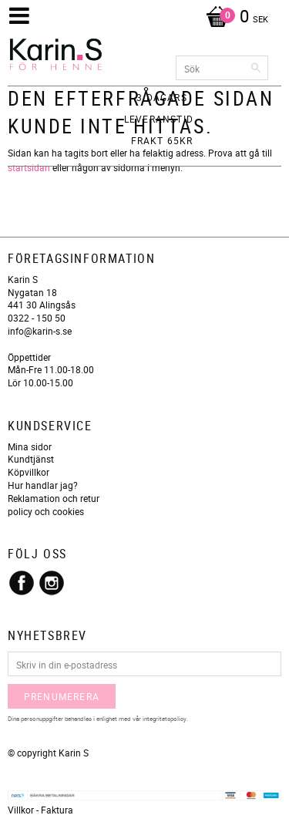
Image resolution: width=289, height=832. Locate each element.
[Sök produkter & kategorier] (222, 68)
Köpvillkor (28, 472)
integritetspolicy (165, 718)
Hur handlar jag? (43, 485)
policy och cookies (46, 511)
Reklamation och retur (53, 498)
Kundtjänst (31, 459)
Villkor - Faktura (40, 809)
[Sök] (256, 67)
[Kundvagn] (233, 17)
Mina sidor (30, 446)
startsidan (29, 167)
